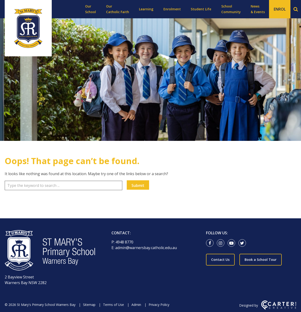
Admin (136, 304)
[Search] (295, 9)
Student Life (201, 9)
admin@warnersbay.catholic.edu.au (146, 247)
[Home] (50, 251)
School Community (231, 9)
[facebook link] (211, 243)
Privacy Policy (159, 304)
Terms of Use (113, 304)
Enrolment (172, 9)
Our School (90, 9)
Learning (146, 9)
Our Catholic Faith (117, 9)
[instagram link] (222, 243)
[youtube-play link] (233, 243)
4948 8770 (124, 242)
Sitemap (89, 304)
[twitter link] (243, 243)
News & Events (258, 9)
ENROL (280, 9)
